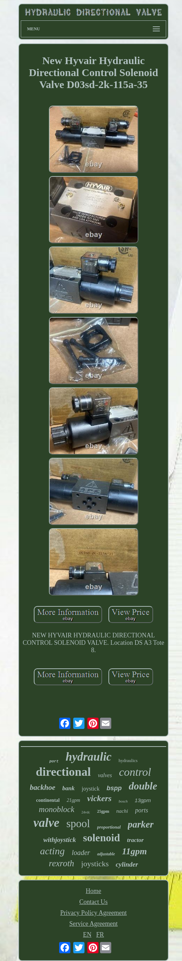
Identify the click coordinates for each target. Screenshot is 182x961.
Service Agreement (93, 923)
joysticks (95, 863)
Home (93, 890)
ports (141, 810)
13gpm (143, 800)
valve (46, 823)
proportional (109, 827)
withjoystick (59, 839)
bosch (123, 801)
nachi (122, 811)
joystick (91, 789)
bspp (114, 788)
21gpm (73, 800)
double (143, 786)
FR (100, 934)
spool (78, 823)
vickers (99, 798)
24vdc (85, 812)
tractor (135, 840)
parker (141, 824)
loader (81, 852)
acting (52, 850)
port (53, 761)
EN (87, 934)
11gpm (134, 851)
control (135, 772)
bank (68, 788)
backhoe (42, 787)
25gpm (103, 811)
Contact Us (93, 901)
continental (48, 800)
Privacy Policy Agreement (93, 912)
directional (63, 771)
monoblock (56, 809)
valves (105, 775)
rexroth (61, 863)
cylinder (127, 864)
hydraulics (128, 760)
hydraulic (89, 756)
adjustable (106, 853)
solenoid (101, 837)
